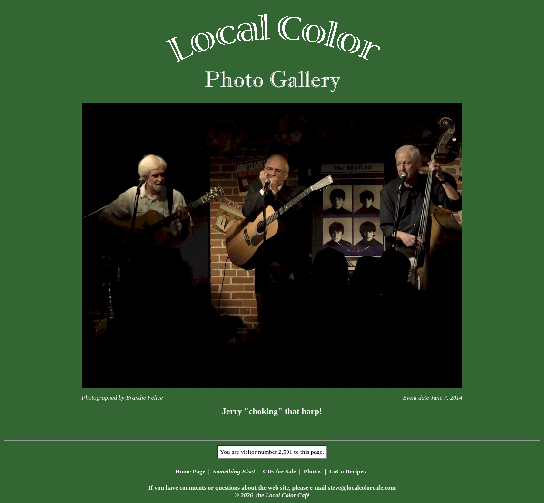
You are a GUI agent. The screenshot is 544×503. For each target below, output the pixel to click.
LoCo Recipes (347, 471)
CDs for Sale (279, 471)
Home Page (190, 471)
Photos (313, 471)
